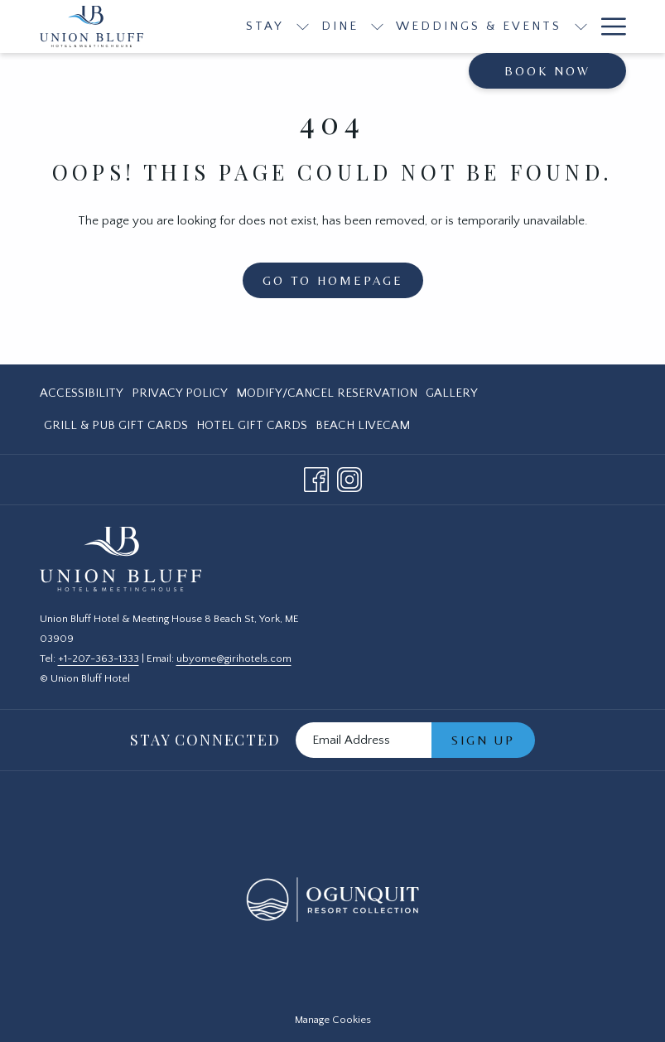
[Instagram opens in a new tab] (349, 478)
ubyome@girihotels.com (234, 658)
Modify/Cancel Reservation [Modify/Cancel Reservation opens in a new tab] (326, 396)
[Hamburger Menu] (607, 26)
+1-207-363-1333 (98, 658)
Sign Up (483, 740)
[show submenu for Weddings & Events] (581, 26)
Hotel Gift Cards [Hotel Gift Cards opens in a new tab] (251, 428)
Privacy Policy (180, 393)
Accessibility (81, 393)
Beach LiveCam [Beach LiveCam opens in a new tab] (363, 428)
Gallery (452, 393)
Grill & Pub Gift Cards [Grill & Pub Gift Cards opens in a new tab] (116, 428)
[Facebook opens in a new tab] (316, 478)
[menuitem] (84, 393)
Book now (547, 71)
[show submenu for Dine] (377, 26)
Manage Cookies (333, 1019)
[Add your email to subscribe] (363, 740)
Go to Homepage (333, 280)
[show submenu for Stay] (303, 26)
